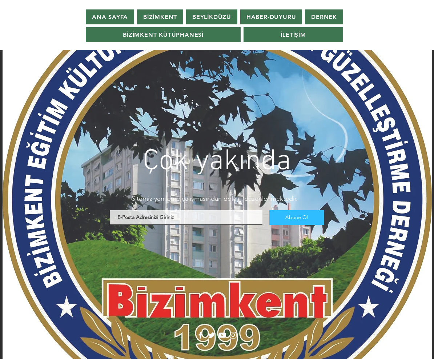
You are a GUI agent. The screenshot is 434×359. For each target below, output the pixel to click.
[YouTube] (222, 335)
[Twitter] (211, 335)
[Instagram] (233, 335)
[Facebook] (200, 335)
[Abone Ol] (296, 217)
